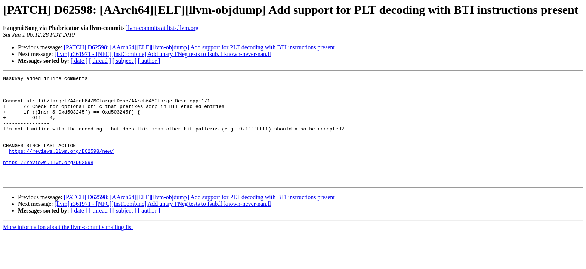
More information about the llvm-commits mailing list (68, 248)
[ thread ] (100, 61)
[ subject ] (124, 61)
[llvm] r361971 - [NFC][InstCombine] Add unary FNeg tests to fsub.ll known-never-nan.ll (163, 54)
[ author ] (149, 61)
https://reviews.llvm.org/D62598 (48, 180)
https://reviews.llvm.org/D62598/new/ (61, 166)
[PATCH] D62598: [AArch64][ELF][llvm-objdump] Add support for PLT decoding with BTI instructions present (199, 47)
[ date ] (79, 61)
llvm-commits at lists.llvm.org (162, 28)
